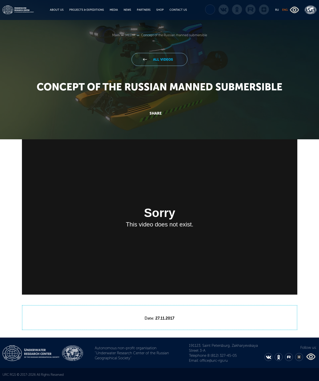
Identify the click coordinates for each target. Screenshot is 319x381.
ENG (285, 9)
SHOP (160, 9)
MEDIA (114, 9)
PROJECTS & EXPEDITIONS (86, 9)
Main (116, 35)
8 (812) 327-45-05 (222, 355)
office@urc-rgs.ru (214, 360)
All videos (162, 59)
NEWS (127, 9)
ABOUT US (57, 9)
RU (277, 9)
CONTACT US (178, 9)
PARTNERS (144, 9)
